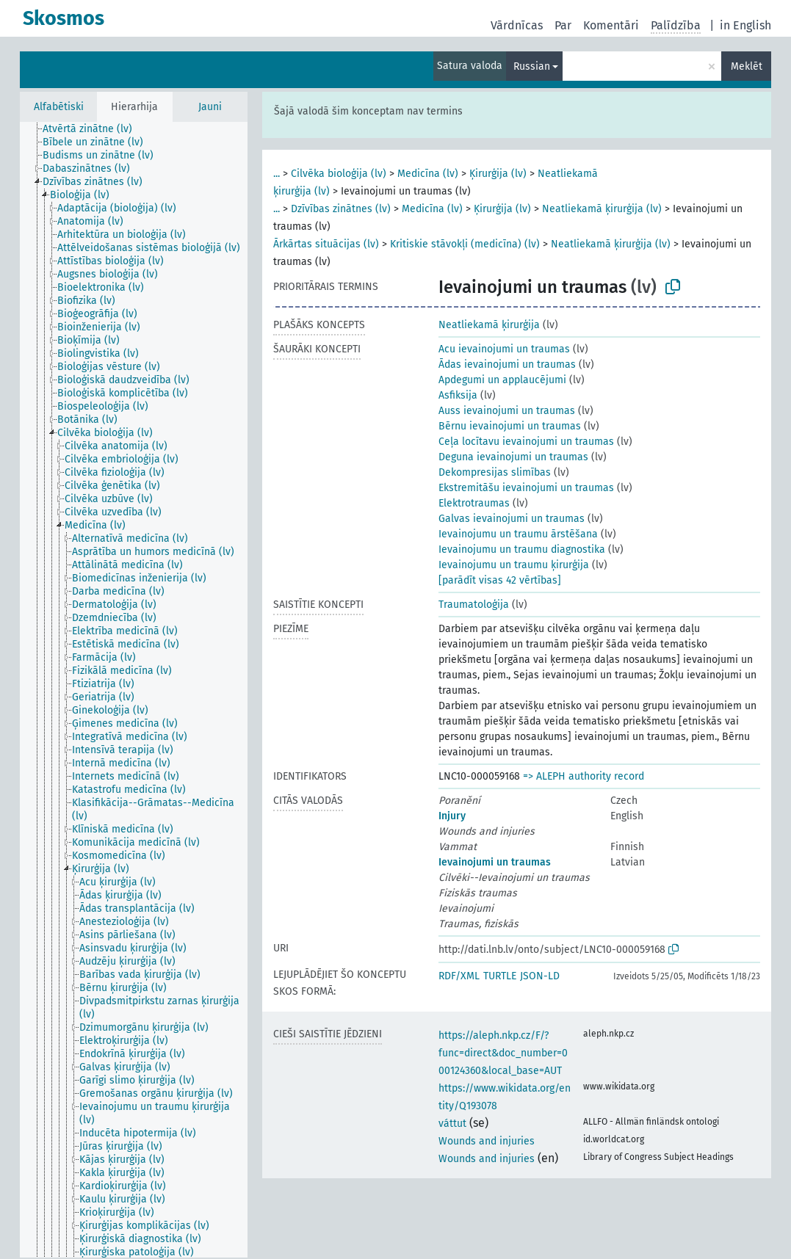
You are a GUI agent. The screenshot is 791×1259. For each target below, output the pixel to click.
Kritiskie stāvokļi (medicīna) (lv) (465, 244)
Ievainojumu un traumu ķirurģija (513, 565)
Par (563, 25)
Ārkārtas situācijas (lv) (326, 244)
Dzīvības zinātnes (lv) (341, 209)
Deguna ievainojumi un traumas (513, 457)
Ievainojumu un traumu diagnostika (521, 549)
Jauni (210, 107)
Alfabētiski (59, 107)
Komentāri (611, 25)
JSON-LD (540, 976)
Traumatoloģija (473, 604)
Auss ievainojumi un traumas (506, 410)
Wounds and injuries (486, 1141)
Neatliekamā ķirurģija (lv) (602, 209)
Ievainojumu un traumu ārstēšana (518, 534)
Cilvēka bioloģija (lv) (338, 173)
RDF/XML (459, 976)
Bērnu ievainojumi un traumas (509, 426)
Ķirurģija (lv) (498, 173)
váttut (452, 1123)
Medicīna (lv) (427, 173)
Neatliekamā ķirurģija (489, 325)
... (276, 173)
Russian (531, 66)
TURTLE (499, 976)
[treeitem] (93, 129)
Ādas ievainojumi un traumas (507, 364)
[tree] (134, 690)
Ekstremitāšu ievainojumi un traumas (526, 488)
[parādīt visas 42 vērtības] (499, 580)
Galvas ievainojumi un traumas (511, 518)
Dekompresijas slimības (494, 472)
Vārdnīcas (517, 25)
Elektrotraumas (474, 503)
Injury (452, 816)
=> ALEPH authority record (583, 776)
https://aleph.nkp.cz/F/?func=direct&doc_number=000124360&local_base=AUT (503, 1053)
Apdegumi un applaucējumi (502, 380)
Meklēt (746, 66)
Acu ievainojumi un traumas (504, 349)
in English (745, 25)
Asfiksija (457, 395)
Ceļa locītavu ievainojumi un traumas (526, 441)
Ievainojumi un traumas (494, 862)
